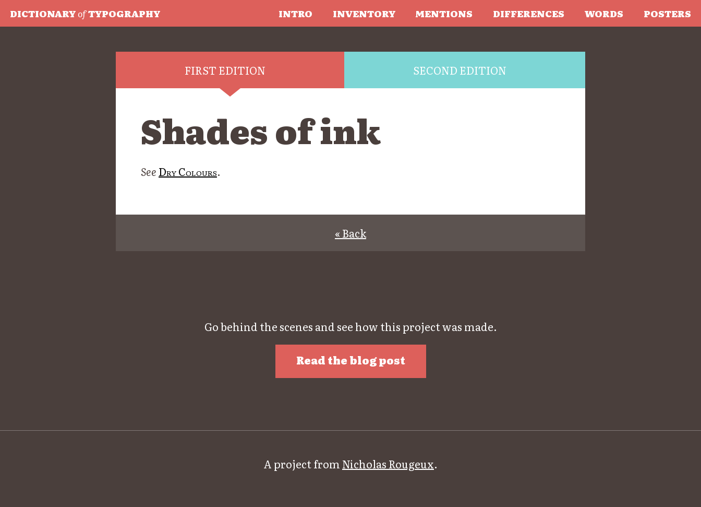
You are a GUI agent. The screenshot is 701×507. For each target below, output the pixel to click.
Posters (667, 13)
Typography (85, 13)
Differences (528, 13)
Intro (295, 13)
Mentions (444, 13)
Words (604, 13)
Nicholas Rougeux (388, 463)
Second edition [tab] (459, 70)
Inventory (364, 13)
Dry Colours (188, 171)
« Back (350, 233)
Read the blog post (350, 360)
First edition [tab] (225, 70)
